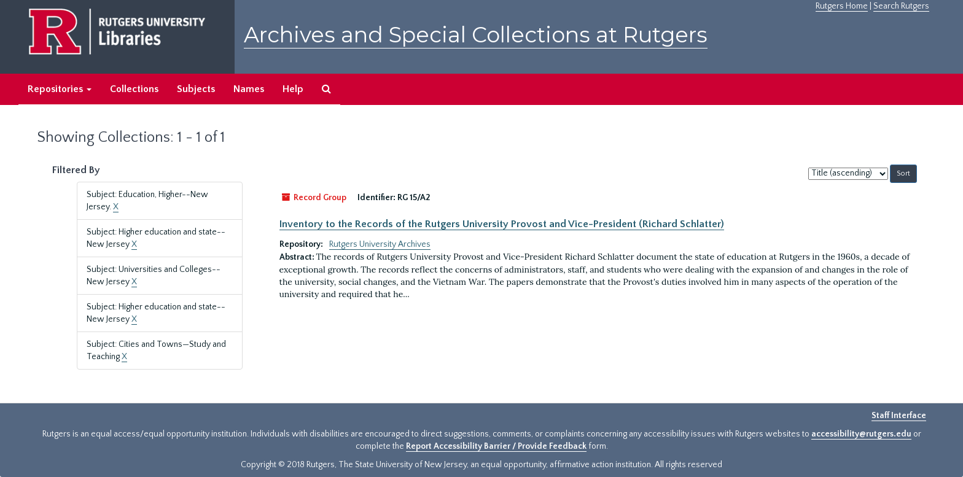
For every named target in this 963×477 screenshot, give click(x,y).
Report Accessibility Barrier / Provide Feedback (496, 446)
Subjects (196, 89)
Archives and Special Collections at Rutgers (476, 34)
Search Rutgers (901, 6)
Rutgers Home (842, 6)
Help (293, 89)
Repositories (60, 89)
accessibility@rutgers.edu (861, 434)
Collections (134, 89)
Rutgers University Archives (380, 244)
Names (248, 89)
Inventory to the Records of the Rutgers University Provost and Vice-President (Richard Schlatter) (501, 224)
